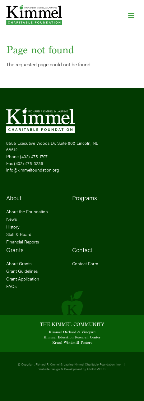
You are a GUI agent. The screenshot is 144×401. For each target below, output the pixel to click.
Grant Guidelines (22, 271)
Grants (15, 249)
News (11, 219)
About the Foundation (27, 211)
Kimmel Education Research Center (72, 337)
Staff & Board (18, 234)
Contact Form (85, 263)
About (13, 197)
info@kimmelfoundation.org (32, 170)
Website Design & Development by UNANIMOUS (72, 369)
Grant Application (22, 279)
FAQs (11, 286)
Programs (84, 197)
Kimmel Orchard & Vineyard (72, 332)
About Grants (18, 263)
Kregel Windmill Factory (72, 343)
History (13, 227)
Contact (82, 249)
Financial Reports (22, 241)
